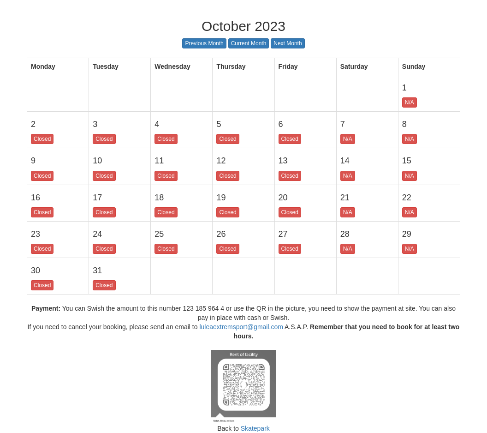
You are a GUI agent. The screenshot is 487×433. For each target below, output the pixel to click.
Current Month (249, 43)
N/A (409, 102)
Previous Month (204, 43)
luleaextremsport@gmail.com (241, 327)
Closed (42, 139)
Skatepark (254, 428)
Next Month (287, 43)
